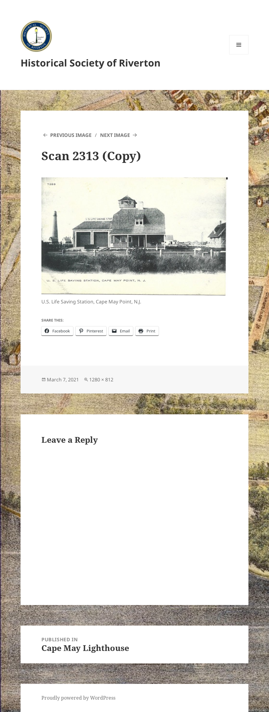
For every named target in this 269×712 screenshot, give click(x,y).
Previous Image (71, 135)
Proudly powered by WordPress (78, 697)
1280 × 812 (101, 379)
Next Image (115, 135)
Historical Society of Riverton (90, 62)
